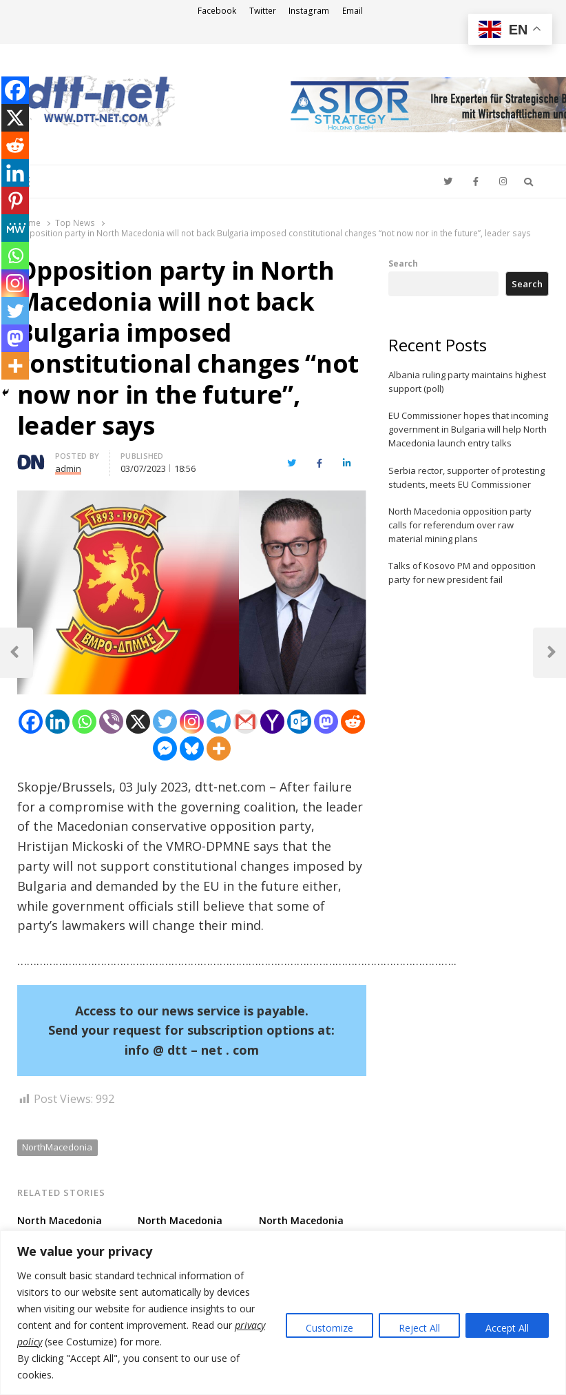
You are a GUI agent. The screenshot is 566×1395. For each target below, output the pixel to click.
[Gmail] (245, 722)
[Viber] (111, 722)
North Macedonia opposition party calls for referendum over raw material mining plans (460, 525)
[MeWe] (15, 228)
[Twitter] (165, 722)
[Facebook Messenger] (165, 748)
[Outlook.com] (299, 722)
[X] (138, 722)
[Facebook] (31, 722)
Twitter (262, 11)
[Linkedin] (57, 722)
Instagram (309, 11)
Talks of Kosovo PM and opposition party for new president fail (462, 572)
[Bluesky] (192, 748)
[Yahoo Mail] (272, 722)
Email (352, 11)
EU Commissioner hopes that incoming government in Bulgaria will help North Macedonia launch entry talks (468, 429)
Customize (329, 1327)
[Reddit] (353, 722)
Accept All (507, 1327)
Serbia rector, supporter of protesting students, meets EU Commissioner (466, 477)
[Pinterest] (15, 200)
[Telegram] (219, 722)
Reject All (419, 1327)
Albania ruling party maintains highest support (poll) (467, 382)
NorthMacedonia (57, 1147)
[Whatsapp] (84, 722)
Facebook (217, 11)
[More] (219, 748)
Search (403, 263)
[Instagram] (192, 722)
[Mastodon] (326, 722)
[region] (283, 1312)
